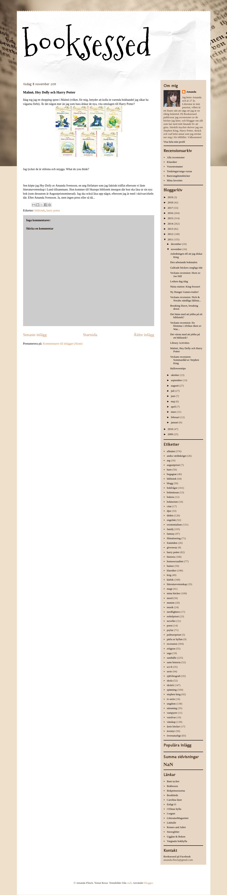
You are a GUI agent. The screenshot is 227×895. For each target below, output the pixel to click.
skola (169, 680)
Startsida (90, 335)
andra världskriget (176, 455)
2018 (171, 202)
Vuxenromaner (175, 166)
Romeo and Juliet (176, 827)
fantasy (171, 533)
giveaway (172, 547)
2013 (171, 228)
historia (171, 556)
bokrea (170, 496)
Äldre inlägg (144, 335)
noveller (171, 620)
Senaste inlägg (35, 335)
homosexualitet (175, 561)
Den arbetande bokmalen (183, 262)
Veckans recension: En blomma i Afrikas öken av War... (185, 326)
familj (170, 529)
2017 (171, 207)
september (177, 380)
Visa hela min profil (174, 141)
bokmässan (173, 492)
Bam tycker (173, 781)
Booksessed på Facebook (177, 856)
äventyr (171, 731)
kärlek (170, 579)
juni (173, 396)
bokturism (172, 501)
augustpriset (173, 465)
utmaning (172, 708)
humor (170, 565)
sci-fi (169, 666)
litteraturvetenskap (177, 584)
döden (170, 515)
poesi (169, 625)
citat (169, 506)
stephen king (174, 694)
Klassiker (172, 161)
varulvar (171, 717)
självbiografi (174, 676)
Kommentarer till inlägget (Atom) (62, 343)
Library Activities (179, 342)
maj (173, 401)
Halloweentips (178, 368)
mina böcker (173, 593)
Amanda (191, 91)
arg (168, 460)
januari (175, 422)
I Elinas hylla (174, 808)
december (176, 244)
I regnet (171, 813)
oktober (175, 375)
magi (169, 588)
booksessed (87, 44)
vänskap (171, 721)
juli (173, 390)
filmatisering (174, 538)
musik (170, 607)
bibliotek (40, 210)
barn (169, 469)
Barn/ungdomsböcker (178, 175)
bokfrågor (172, 487)
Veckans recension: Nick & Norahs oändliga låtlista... (185, 299)
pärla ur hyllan (175, 639)
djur (169, 510)
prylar (170, 630)
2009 (171, 434)
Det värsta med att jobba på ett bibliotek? (185, 336)
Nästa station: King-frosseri (185, 286)
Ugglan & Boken (176, 836)
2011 (171, 239)
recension (172, 643)
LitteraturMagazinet (178, 818)
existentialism (174, 524)
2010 (171, 429)
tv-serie (171, 699)
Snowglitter (173, 831)
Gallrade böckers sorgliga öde (186, 267)
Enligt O (171, 804)
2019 (171, 197)
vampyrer (172, 712)
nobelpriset (173, 616)
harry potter (53, 210)
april (173, 406)
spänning (172, 689)
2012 (171, 234)
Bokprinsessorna (176, 790)
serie (169, 671)
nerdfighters (173, 611)
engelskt (171, 520)
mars (174, 411)
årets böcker (173, 726)
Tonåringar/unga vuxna (179, 171)
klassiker (171, 570)
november (176, 249)
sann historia (174, 662)
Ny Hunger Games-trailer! (184, 291)
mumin (171, 602)
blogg (170, 483)
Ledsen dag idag (179, 281)
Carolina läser (174, 799)
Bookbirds (172, 795)
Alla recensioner (176, 157)
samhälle (171, 657)
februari (175, 417)
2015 (171, 218)
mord (169, 598)
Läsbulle (171, 822)
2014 (171, 223)
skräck (170, 685)
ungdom (171, 703)
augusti (175, 385)
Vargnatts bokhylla (177, 841)
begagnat (172, 474)
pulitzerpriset (174, 634)
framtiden (172, 542)
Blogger (148, 882)
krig (169, 575)
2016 (171, 213)
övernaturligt (174, 735)
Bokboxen (172, 786)
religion (171, 648)
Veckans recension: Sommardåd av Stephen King (184, 360)
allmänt (171, 451)
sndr (129, 882)
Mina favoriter (174, 180)
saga (169, 653)
